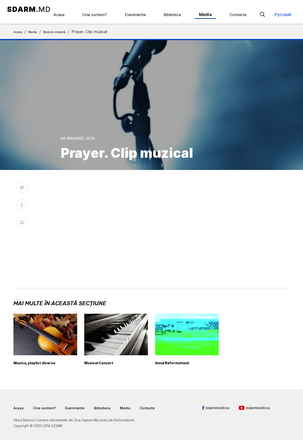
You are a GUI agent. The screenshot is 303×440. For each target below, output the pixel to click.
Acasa (98, 9)
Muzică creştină (61, 26)
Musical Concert (102, 357)
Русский (282, 9)
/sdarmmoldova (217, 403)
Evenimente (160, 9)
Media (216, 9)
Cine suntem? (127, 9)
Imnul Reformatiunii (176, 357)
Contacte (242, 9)
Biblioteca (191, 9)
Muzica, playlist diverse (39, 357)
